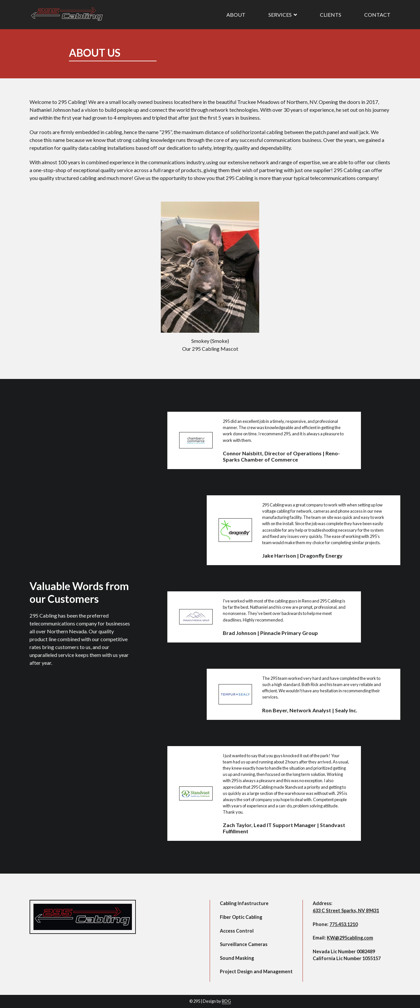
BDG (226, 1001)
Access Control (237, 931)
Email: (343, 937)
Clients (330, 14)
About (235, 14)
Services (282, 14)
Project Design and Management (256, 971)
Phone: (335, 924)
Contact (377, 14)
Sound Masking (237, 958)
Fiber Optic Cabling (241, 917)
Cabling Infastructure (244, 903)
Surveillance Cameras (243, 944)
